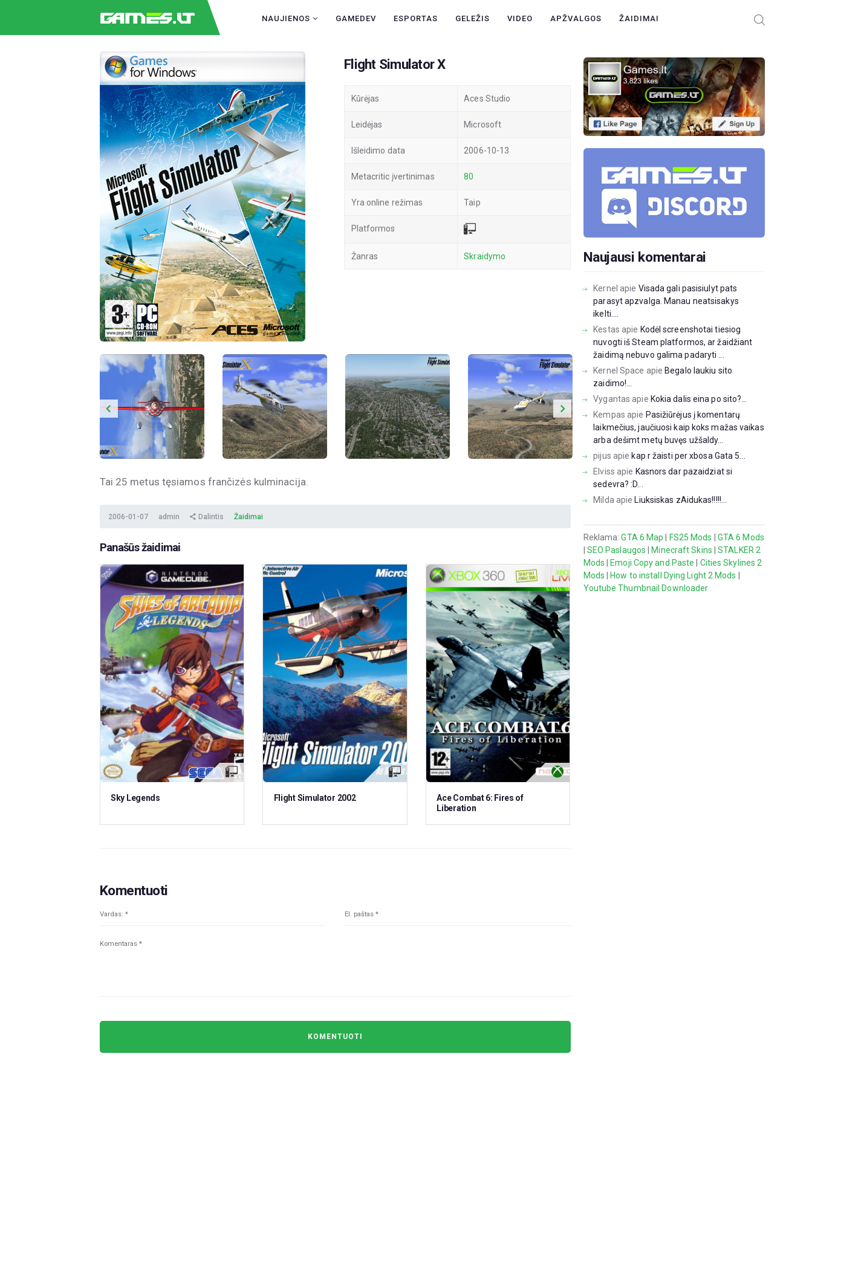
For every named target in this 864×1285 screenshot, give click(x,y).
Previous (109, 409)
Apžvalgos (576, 18)
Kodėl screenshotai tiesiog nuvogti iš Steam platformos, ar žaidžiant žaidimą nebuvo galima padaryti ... (672, 342)
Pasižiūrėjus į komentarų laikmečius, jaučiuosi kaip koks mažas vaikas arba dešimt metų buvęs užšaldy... (678, 427)
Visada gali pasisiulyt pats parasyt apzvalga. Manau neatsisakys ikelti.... (666, 301)
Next (562, 409)
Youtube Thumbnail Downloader (646, 588)
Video (520, 18)
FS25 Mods (690, 537)
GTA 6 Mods (741, 537)
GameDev (356, 18)
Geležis (472, 18)
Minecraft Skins (681, 550)
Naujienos (290, 18)
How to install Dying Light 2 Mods (673, 575)
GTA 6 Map (642, 537)
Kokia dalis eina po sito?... (699, 399)
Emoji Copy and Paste (652, 563)
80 (468, 176)
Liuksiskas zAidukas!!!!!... (680, 500)
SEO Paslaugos (616, 550)
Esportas (416, 18)
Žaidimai (639, 18)
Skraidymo (484, 256)
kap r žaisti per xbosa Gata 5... (688, 456)
